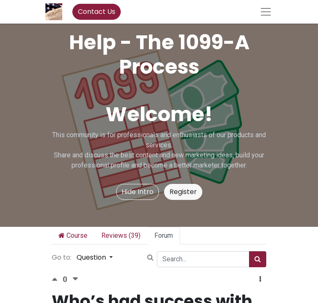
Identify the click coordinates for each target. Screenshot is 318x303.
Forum (163, 235)
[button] (260, 279)
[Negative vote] (75, 279)
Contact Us (96, 11)
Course (72, 235)
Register (183, 192)
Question (92, 257)
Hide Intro (138, 192)
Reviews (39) (120, 235)
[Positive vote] (57, 279)
